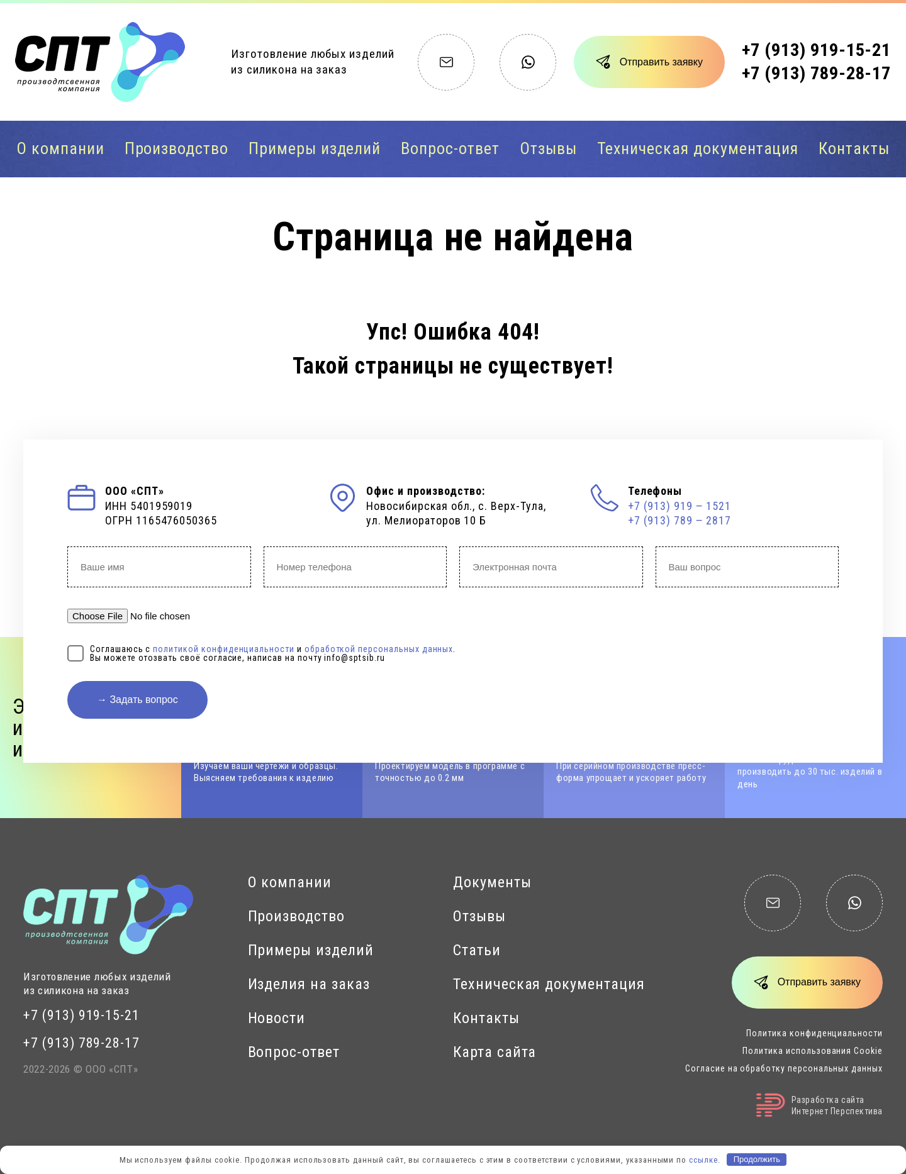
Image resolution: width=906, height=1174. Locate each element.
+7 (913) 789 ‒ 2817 (679, 520)
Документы (492, 882)
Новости (277, 1018)
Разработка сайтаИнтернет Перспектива (819, 1105)
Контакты (854, 148)
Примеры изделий (315, 148)
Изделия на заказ (309, 984)
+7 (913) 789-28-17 (816, 73)
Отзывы (548, 148)
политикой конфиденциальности (223, 649)
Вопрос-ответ (450, 148)
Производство (176, 148)
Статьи (477, 950)
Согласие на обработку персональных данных (784, 1068)
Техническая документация (698, 148)
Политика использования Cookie (812, 1051)
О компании (60, 148)
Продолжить (757, 1159)
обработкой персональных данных (379, 649)
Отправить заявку (661, 62)
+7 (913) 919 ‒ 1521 (679, 505)
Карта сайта (494, 1052)
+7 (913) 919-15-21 (816, 50)
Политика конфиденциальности (814, 1033)
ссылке (703, 1159)
